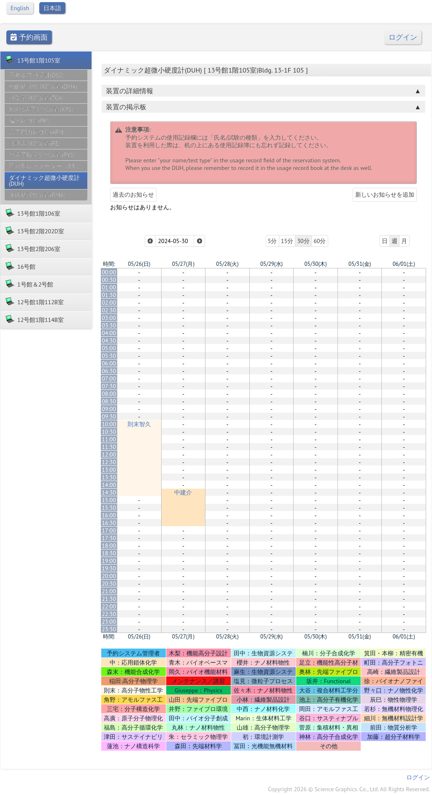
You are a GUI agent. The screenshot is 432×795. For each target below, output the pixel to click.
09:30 (109, 416)
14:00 (109, 485)
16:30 (109, 523)
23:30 (109, 629)
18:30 (109, 553)
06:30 (109, 371)
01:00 (109, 287)
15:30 (109, 507)
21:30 (109, 599)
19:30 (109, 568)
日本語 (52, 8)
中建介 (183, 492)
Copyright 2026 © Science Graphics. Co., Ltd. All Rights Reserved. (349, 789)
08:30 (109, 401)
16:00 (109, 515)
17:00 (109, 530)
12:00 (109, 454)
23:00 (109, 621)
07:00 (109, 378)
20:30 (109, 583)
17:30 (109, 538)
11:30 (109, 447)
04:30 (109, 340)
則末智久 (139, 424)
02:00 (109, 302)
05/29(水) (271, 264)
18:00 (109, 545)
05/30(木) (315, 264)
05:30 (109, 356)
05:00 (109, 348)
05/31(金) (359, 264)
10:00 (109, 424)
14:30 (109, 492)
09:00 (109, 409)
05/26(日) (139, 264)
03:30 (109, 325)
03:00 (109, 318)
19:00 (109, 561)
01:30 (109, 295)
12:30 (109, 462)
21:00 (109, 591)
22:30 (109, 614)
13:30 (109, 477)
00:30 (109, 280)
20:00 (109, 576)
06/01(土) (404, 264)
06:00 (109, 363)
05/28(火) (227, 264)
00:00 (109, 272)
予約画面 (29, 37)
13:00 (109, 469)
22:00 (109, 606)
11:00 (109, 439)
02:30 (109, 310)
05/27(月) (183, 264)
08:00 (109, 394)
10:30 (109, 431)
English (20, 8)
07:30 (109, 386)
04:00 (109, 333)
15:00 (109, 500)
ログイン (403, 37)
